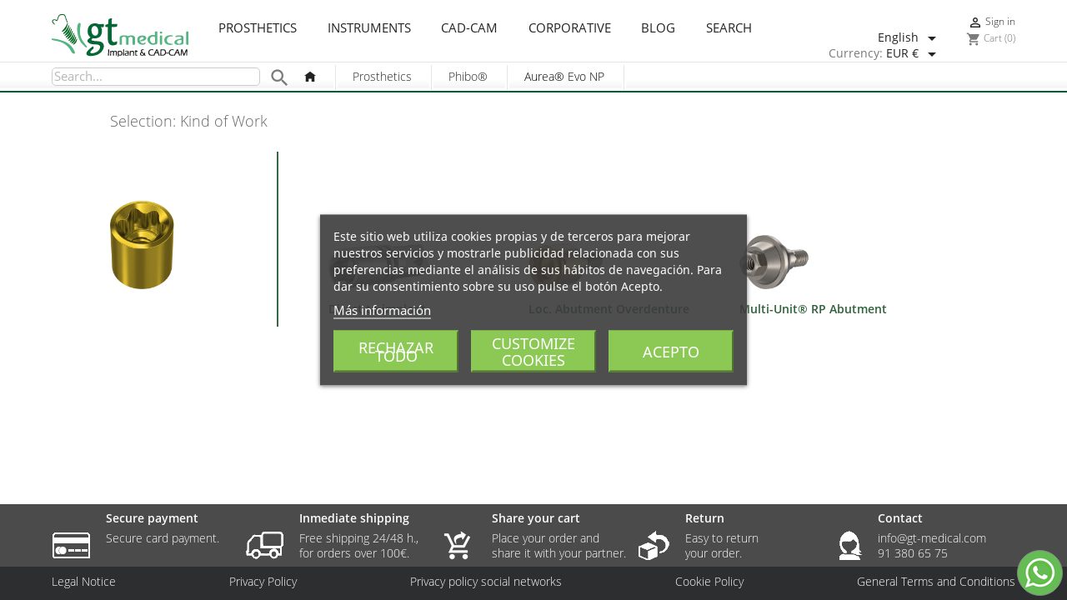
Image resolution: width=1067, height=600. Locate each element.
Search (729, 28)
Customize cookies (533, 351)
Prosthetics (257, 28)
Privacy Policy (263, 581)
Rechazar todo (395, 352)
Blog (658, 28)
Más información (382, 310)
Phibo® (468, 76)
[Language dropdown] (910, 38)
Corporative (569, 28)
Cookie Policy (709, 581)
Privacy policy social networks (486, 581)
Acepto (671, 352)
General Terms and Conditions (936, 581)
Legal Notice (84, 581)
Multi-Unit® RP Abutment (813, 309)
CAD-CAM (469, 28)
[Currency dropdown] (914, 54)
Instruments (369, 28)
